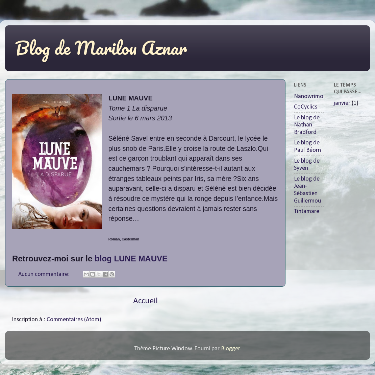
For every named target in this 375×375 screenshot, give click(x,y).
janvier (342, 103)
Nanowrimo (308, 96)
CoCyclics (305, 107)
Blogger (230, 349)
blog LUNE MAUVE (132, 258)
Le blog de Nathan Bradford (307, 125)
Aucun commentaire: (44, 274)
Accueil (145, 301)
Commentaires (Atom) (74, 320)
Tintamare (306, 211)
